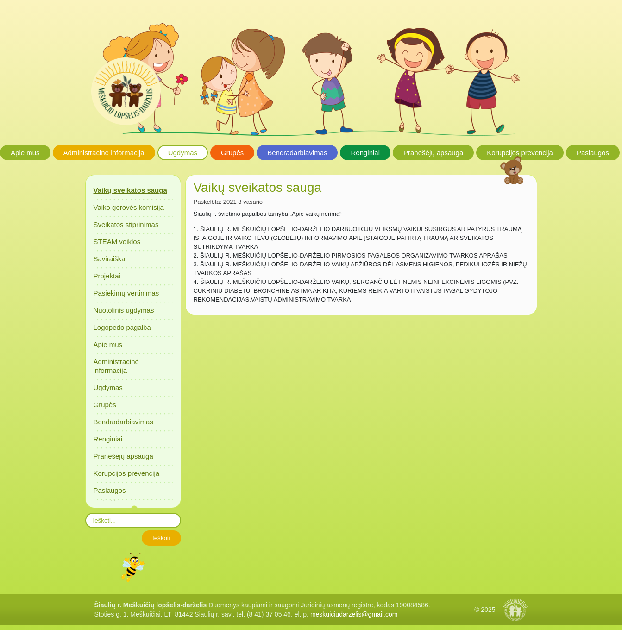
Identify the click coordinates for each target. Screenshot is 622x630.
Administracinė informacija (104, 153)
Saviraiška (110, 259)
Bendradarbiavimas (297, 153)
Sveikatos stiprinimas (126, 224)
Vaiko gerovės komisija (129, 207)
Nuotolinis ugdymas (124, 310)
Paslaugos (593, 153)
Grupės (232, 153)
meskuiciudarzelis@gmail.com (354, 614)
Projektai (107, 276)
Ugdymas (182, 153)
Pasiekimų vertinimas (126, 293)
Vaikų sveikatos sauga (130, 190)
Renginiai (365, 153)
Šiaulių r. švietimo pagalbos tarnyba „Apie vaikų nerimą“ (268, 213)
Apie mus (25, 153)
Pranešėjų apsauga (433, 153)
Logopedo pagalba (122, 327)
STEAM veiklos (117, 242)
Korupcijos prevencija (520, 153)
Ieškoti (161, 538)
